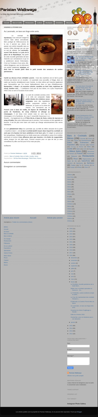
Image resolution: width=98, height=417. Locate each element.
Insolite (31, 156)
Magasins (91, 149)
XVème (69, 213)
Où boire (6, 231)
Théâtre (73, 165)
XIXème (69, 199)
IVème (69, 179)
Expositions (7, 248)
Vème (69, 184)
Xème (36, 156)
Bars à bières (8, 236)
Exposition (71, 145)
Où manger (7, 239)
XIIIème (69, 218)
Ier (68, 196)
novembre (74, 260)
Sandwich (70, 163)
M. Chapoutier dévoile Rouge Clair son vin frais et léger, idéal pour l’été (84, 58)
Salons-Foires (8, 253)
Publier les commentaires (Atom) (22, 222)
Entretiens (59, 23)
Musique (71, 153)
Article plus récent (11, 218)
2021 (71, 242)
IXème (69, 182)
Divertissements (86, 140)
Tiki (80, 165)
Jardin (85, 149)
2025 (71, 231)
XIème (69, 189)
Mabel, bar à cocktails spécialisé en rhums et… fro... (81, 289)
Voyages (72, 167)
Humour (81, 146)
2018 (71, 250)
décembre (74, 257)
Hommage (73, 146)
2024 (71, 234)
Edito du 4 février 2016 (78, 314)
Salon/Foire (86, 161)
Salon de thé (72, 161)
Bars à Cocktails (15, 156)
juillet (73, 268)
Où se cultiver (8, 246)
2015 (71, 325)
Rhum (6, 257)
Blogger (79, 412)
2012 (71, 333)
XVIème (69, 211)
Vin (93, 165)
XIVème (69, 221)
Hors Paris (70, 177)
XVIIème (70, 216)
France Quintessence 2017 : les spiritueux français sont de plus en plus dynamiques (85, 117)
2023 (71, 236)
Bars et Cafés (17, 23)
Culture (39, 23)
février (73, 282)
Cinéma (90, 138)
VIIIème (69, 174)
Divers (6, 265)
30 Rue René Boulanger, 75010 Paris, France (27, 158)
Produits (80, 153)
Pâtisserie (7, 243)
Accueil (6, 23)
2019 (71, 247)
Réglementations (87, 159)
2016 (71, 255)
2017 (71, 253)
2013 (71, 331)
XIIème (69, 194)
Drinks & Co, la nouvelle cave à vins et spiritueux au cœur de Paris (84, 44)
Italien (78, 149)
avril (72, 276)
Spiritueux (90, 163)
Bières (6, 262)
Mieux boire (70, 23)
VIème (69, 201)
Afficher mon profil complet (75, 375)
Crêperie (76, 140)
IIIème (69, 206)
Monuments (91, 151)
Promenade (90, 153)
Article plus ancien (55, 218)
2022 (71, 239)
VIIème (69, 209)
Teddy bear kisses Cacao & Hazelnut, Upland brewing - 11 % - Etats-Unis (85, 101)
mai (72, 274)
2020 (71, 244)
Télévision (86, 165)
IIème (69, 191)
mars (72, 279)
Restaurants (29, 23)
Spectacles (7, 250)
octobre (73, 263)
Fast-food (82, 145)
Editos (69, 142)
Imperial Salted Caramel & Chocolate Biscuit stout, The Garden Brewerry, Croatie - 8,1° (84, 73)
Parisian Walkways (18, 9)
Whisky (79, 167)
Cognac (6, 260)
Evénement (84, 142)
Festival (91, 145)
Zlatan (86, 167)
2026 (71, 228)
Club (68, 140)
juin (72, 271)
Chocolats (83, 138)
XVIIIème (70, 204)
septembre (74, 266)
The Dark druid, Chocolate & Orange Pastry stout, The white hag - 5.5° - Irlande (84, 87)
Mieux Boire (7, 255)
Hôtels (89, 146)
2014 (71, 328)
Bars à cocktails (8, 233)
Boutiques (49, 23)
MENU (6, 227)
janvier (73, 322)
